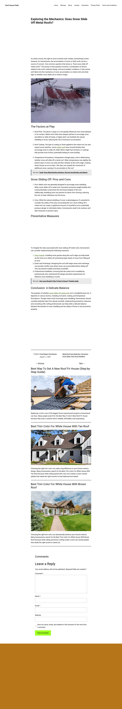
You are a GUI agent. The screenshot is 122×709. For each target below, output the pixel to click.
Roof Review (53, 354)
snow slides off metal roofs (59, 293)
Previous (41, 363)
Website (38, 615)
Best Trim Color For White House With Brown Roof (58, 485)
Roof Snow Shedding (78, 356)
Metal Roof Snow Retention (71, 354)
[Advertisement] (61, 42)
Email (37, 606)
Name (38, 596)
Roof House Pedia (12, 5)
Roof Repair (44, 354)
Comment (39, 573)
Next (81, 363)
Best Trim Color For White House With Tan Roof (60, 426)
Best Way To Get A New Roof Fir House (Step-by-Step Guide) (61, 370)
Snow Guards (39, 255)
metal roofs (61, 147)
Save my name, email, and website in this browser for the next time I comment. (62, 626)
